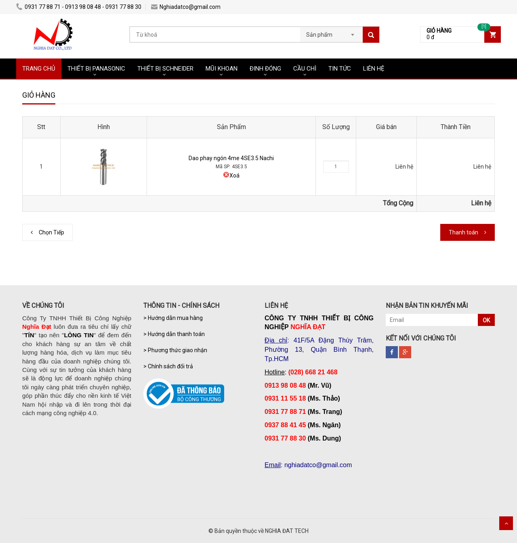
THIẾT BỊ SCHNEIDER (165, 68)
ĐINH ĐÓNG (265, 68)
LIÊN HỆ (374, 68)
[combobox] (331, 32)
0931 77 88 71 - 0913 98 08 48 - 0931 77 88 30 (78, 7)
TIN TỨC (339, 68)
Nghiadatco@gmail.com (186, 7)
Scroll (506, 523)
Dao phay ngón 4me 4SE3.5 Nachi (231, 158)
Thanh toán (463, 232)
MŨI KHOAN (221, 68)
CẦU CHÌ (304, 68)
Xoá (231, 175)
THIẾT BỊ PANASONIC (96, 68)
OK (486, 320)
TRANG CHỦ (38, 68)
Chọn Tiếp (51, 232)
